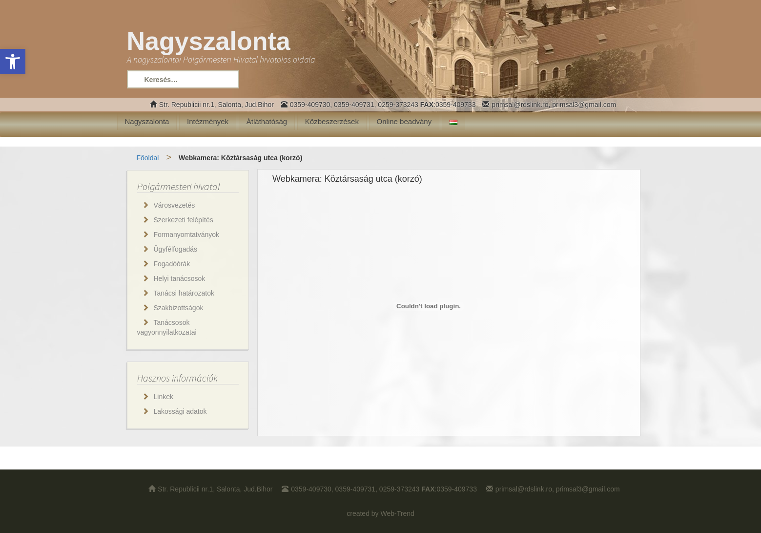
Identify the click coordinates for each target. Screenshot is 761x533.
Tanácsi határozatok (184, 293)
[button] (12, 61)
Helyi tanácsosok (180, 278)
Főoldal (148, 158)
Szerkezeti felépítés (183, 220)
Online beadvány (404, 121)
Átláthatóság (267, 121)
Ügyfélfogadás (176, 249)
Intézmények (207, 121)
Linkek (163, 397)
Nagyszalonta (147, 121)
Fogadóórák (172, 264)
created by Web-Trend (380, 513)
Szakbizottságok (179, 308)
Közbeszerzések (332, 121)
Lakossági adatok (180, 411)
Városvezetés (174, 205)
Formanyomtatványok (187, 234)
